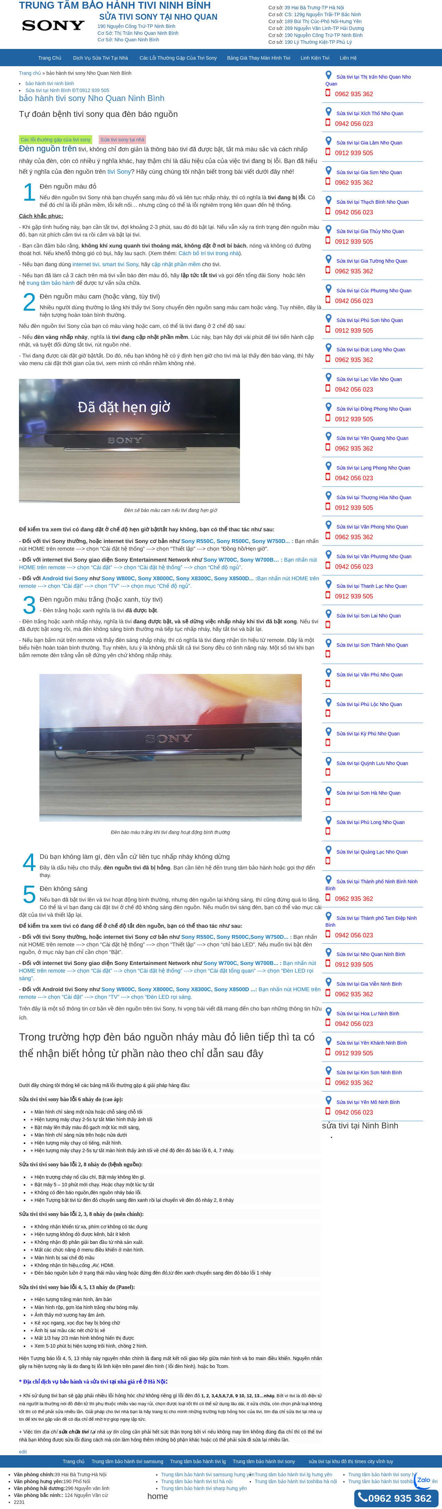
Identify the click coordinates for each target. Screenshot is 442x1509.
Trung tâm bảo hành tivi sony (264, 1461)
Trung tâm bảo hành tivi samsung (127, 1461)
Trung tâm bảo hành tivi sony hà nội (386, 1474)
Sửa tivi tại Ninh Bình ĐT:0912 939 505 (67, 90)
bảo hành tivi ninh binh (50, 83)
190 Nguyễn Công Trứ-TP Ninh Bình (324, 35)
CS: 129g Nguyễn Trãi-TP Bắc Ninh (323, 14)
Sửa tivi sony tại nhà (122, 139)
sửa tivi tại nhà (108, 1382)
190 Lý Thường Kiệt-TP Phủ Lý (318, 42)
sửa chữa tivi (74, 1432)
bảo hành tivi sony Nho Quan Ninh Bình (91, 98)
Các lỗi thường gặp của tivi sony (178, 58)
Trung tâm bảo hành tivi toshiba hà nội (296, 1481)
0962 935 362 (400, 1498)
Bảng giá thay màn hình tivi (258, 58)
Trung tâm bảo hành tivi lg (198, 1461)
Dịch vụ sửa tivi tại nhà (100, 58)
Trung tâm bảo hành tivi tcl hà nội (197, 1481)
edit (23, 1452)
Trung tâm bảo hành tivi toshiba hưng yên (393, 1481)
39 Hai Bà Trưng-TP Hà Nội (314, 7)
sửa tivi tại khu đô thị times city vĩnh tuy (351, 1461)
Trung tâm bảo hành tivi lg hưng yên (293, 1474)
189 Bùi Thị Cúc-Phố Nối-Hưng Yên (323, 21)
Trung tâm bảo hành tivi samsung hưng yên (207, 1474)
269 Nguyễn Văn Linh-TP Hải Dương (324, 28)
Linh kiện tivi (315, 58)
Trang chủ (49, 58)
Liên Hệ (348, 58)
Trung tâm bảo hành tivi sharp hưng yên (204, 1488)
